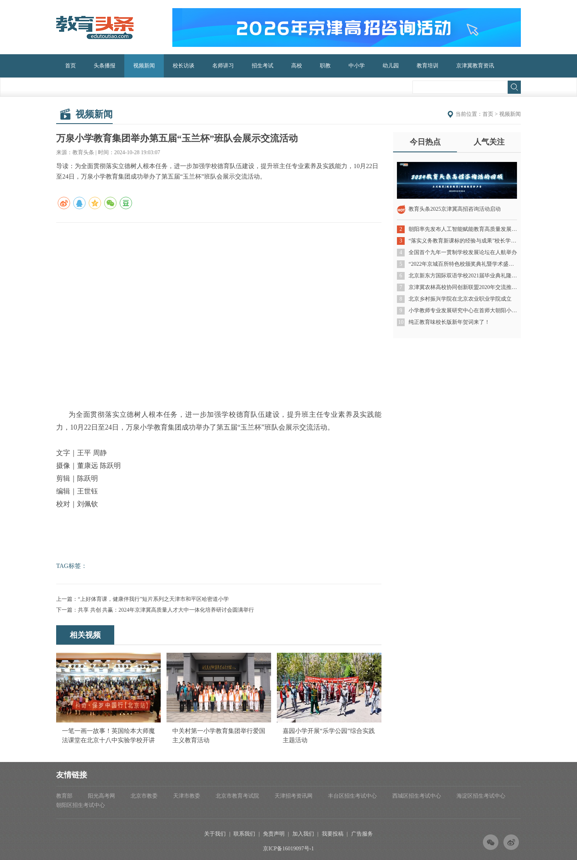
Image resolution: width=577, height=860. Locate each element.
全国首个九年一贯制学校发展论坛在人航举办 (463, 252)
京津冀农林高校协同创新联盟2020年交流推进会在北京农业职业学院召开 (463, 287)
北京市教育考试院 (237, 796)
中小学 (357, 66)
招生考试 (262, 66)
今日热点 (425, 142)
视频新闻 (144, 66)
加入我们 (303, 834)
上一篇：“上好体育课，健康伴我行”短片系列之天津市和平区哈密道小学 (142, 599)
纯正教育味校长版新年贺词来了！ (449, 322)
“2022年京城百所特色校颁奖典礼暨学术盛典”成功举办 (463, 264)
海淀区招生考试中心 (481, 796)
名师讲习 (223, 66)
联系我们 (244, 834)
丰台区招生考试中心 (352, 796)
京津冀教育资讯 (475, 66)
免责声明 (274, 834)
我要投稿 (332, 834)
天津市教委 (186, 796)
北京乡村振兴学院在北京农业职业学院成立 (460, 299)
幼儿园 (391, 66)
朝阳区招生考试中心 (80, 805)
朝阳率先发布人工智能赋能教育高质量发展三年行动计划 (463, 229)
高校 (296, 66)
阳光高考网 (101, 796)
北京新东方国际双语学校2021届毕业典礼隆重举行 (463, 276)
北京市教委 (144, 796)
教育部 (64, 796)
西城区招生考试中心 (416, 796)
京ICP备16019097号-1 (288, 848)
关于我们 (215, 834)
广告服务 (362, 834)
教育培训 (427, 66)
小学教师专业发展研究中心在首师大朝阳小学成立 (463, 310)
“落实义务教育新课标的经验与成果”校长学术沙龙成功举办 (463, 241)
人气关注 (489, 142)
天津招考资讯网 (294, 796)
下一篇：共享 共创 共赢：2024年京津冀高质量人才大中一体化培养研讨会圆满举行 (155, 610)
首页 (70, 66)
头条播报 (104, 66)
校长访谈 (183, 66)
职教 (325, 66)
